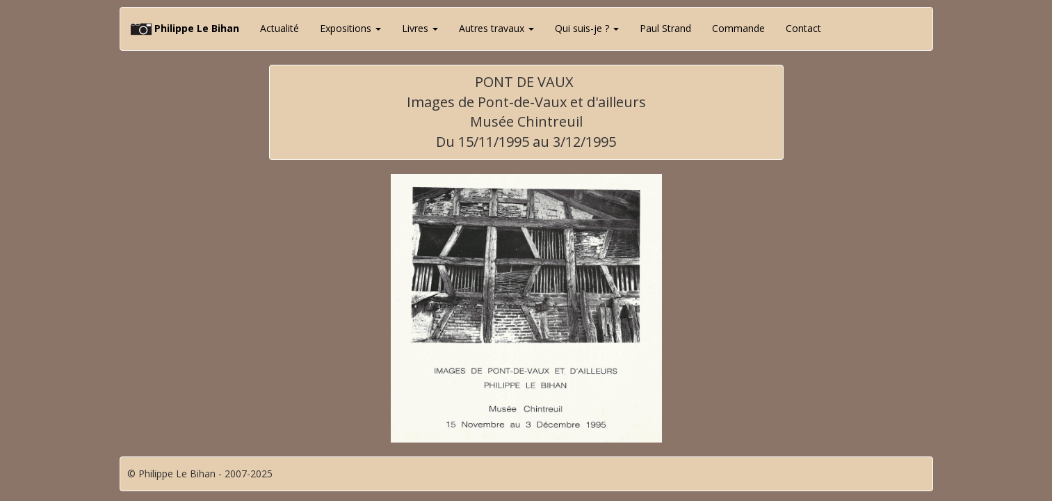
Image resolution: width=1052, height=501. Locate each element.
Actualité (279, 28)
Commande (738, 28)
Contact (803, 28)
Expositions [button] (350, 28)
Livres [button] (420, 28)
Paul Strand (665, 28)
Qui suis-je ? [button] (587, 28)
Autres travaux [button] (496, 28)
